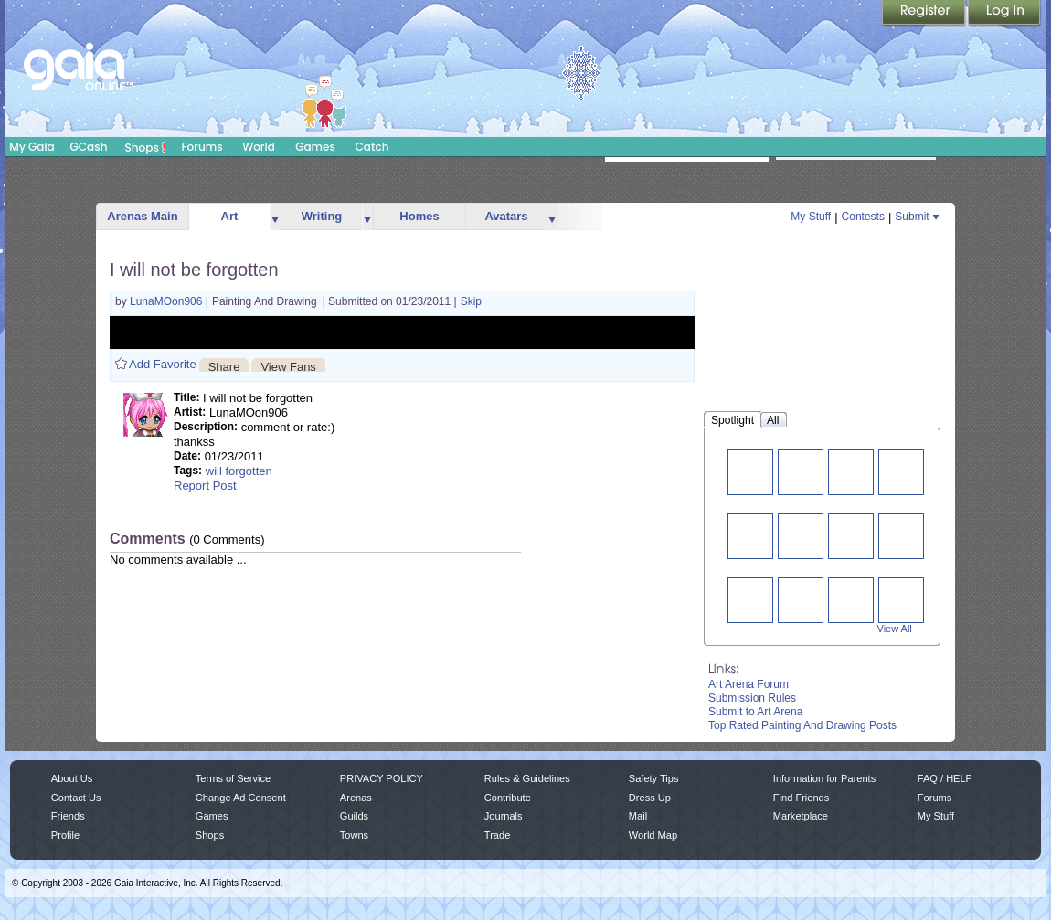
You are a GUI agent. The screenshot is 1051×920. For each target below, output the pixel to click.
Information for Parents (824, 778)
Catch (372, 146)
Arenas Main (142, 216)
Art (230, 216)
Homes (419, 216)
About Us (71, 778)
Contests (863, 216)
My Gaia (31, 146)
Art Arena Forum (748, 684)
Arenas (356, 797)
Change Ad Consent (241, 797)
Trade (497, 835)
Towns (354, 835)
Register (925, 13)
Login (1004, 13)
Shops (145, 147)
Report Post (205, 485)
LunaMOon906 (168, 301)
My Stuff (811, 216)
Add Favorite (162, 364)
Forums (201, 146)
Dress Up (650, 797)
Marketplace (800, 815)
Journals (503, 815)
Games (315, 146)
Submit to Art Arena (755, 711)
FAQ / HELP (945, 778)
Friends (68, 815)
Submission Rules (752, 698)
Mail (638, 815)
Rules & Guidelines (527, 778)
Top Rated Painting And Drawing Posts (802, 725)
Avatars (505, 216)
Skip (471, 301)
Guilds (354, 815)
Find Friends (801, 797)
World (258, 146)
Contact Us (76, 797)
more (275, 217)
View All (894, 628)
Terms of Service (233, 778)
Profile (65, 835)
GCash (89, 146)
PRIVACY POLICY (381, 778)
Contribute (507, 797)
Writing (322, 216)
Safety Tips (654, 778)
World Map (653, 835)
